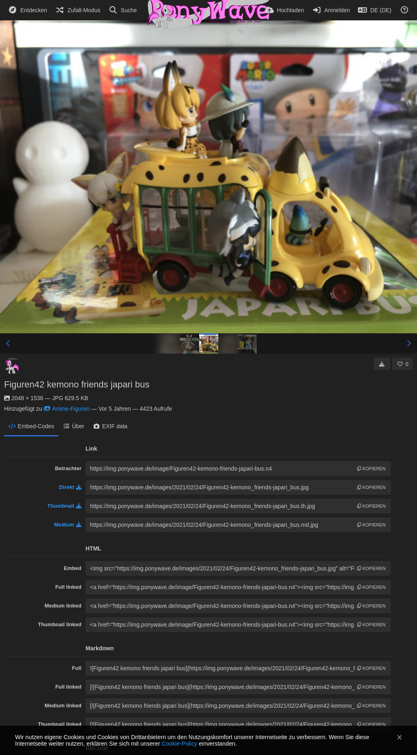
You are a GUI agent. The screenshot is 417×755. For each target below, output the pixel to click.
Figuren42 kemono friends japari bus (76, 384)
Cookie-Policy (179, 743)
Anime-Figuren (67, 408)
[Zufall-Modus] (78, 10)
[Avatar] (12, 366)
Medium (67, 525)
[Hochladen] (284, 10)
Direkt (70, 487)
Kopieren (371, 468)
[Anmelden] (331, 10)
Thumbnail (64, 506)
